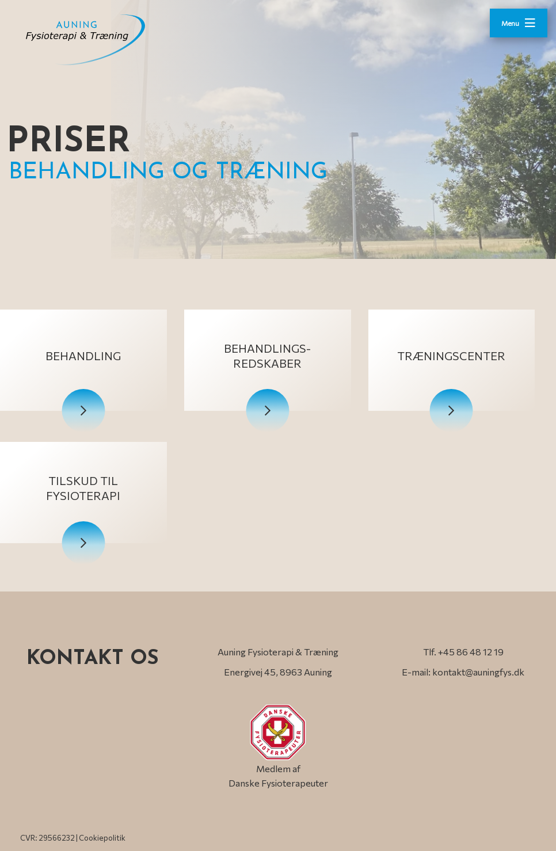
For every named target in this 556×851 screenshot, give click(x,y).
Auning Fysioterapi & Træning (278, 651)
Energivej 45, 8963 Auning (278, 671)
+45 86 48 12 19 (471, 651)
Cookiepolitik (102, 837)
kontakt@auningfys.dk (478, 671)
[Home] (100, 39)
